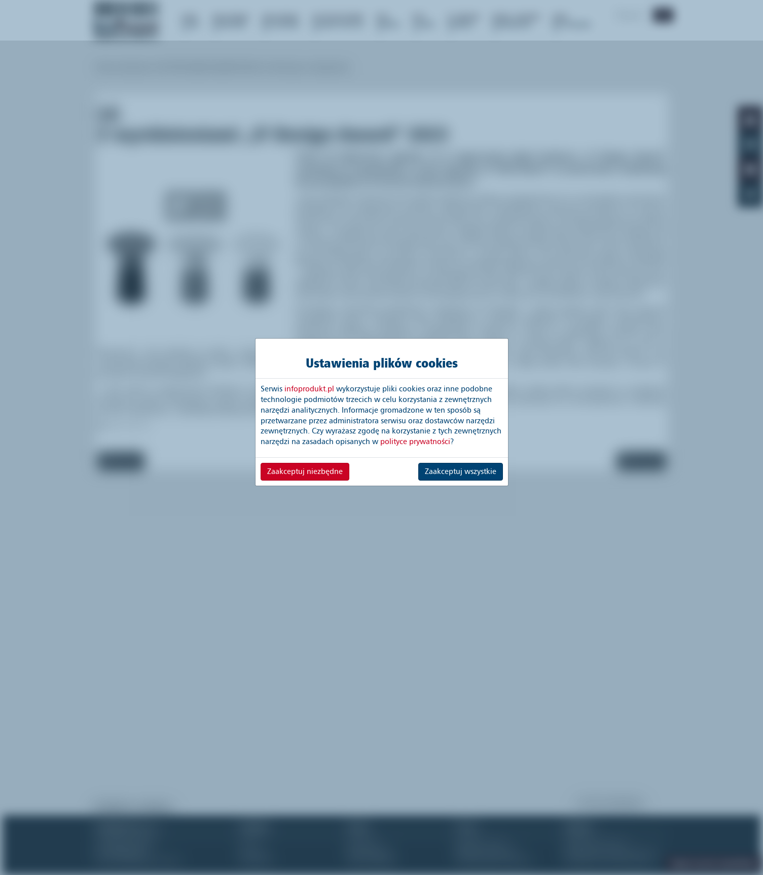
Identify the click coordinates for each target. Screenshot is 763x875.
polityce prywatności (415, 441)
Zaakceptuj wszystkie (460, 471)
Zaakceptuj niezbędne (305, 471)
